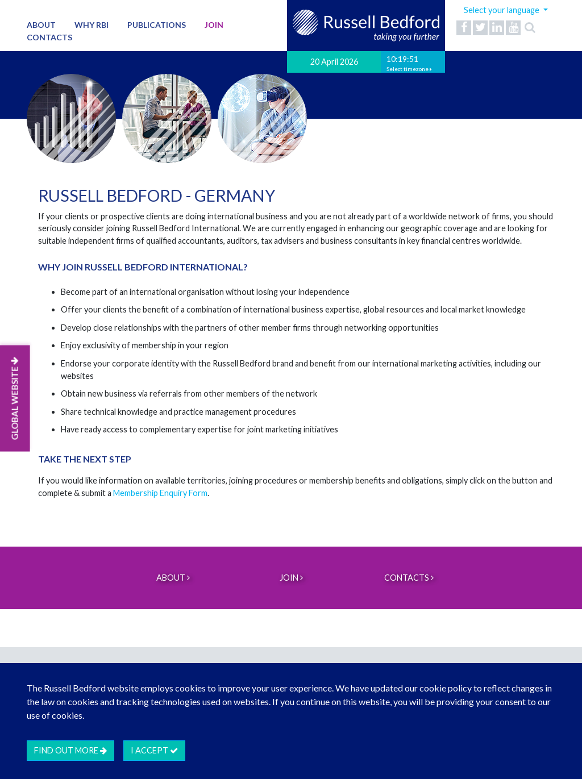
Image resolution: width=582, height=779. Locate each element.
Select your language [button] (502, 10)
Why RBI (91, 25)
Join (214, 25)
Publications (156, 25)
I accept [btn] (154, 750)
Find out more (70, 750)
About (41, 25)
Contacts (49, 37)
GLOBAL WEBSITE (15, 398)
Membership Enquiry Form (160, 493)
